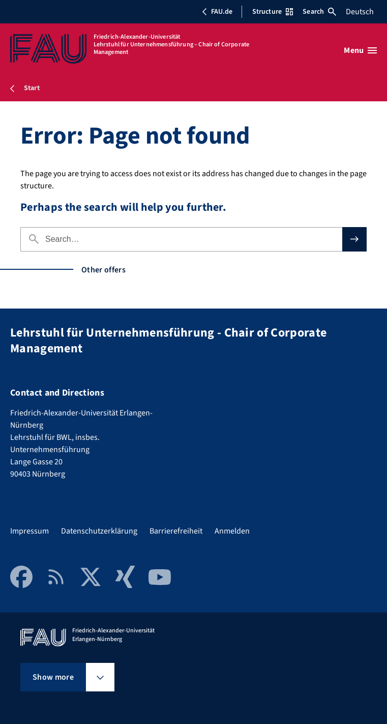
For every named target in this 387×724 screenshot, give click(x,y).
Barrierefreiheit (176, 531)
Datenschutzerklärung (99, 531)
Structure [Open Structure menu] (272, 12)
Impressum (29, 531)
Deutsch (360, 11)
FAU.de (217, 12)
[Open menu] (360, 50)
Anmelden (232, 531)
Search (319, 12)
